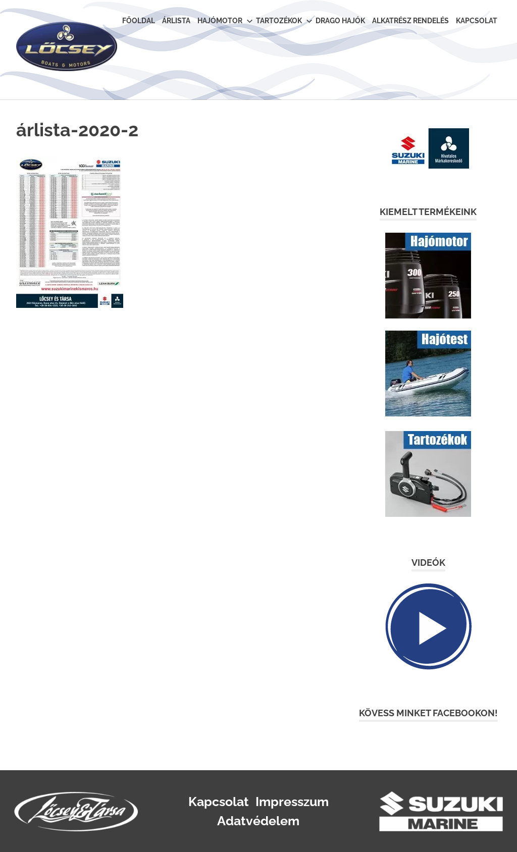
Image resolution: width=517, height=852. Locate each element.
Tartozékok (284, 21)
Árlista (176, 21)
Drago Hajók (340, 21)
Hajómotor (224, 21)
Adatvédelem (258, 820)
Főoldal (138, 21)
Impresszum (292, 801)
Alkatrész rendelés (410, 21)
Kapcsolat (476, 21)
